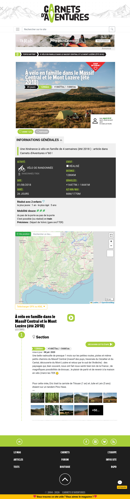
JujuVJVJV (106, 118)
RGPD (114, 466)
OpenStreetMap (107, 303)
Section (42, 337)
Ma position (23, 234)
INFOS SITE (111, 459)
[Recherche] (65, 29)
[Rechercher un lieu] (45, 234)
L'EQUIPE (112, 452)
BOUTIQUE (65, 466)
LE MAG (17, 452)
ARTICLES (18, 459)
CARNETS (65, 452)
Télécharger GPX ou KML (31, 306)
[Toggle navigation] (18, 29)
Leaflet (94, 303)
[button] (111, 235)
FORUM (65, 459)
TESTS (16, 466)
